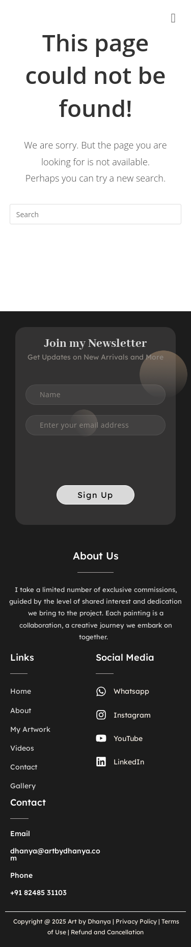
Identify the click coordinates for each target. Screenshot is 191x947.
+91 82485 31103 (38, 892)
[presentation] (102, 465)
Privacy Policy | (137, 921)
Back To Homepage (95, 254)
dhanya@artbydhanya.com (55, 854)
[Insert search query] (96, 214)
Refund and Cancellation (106, 932)
